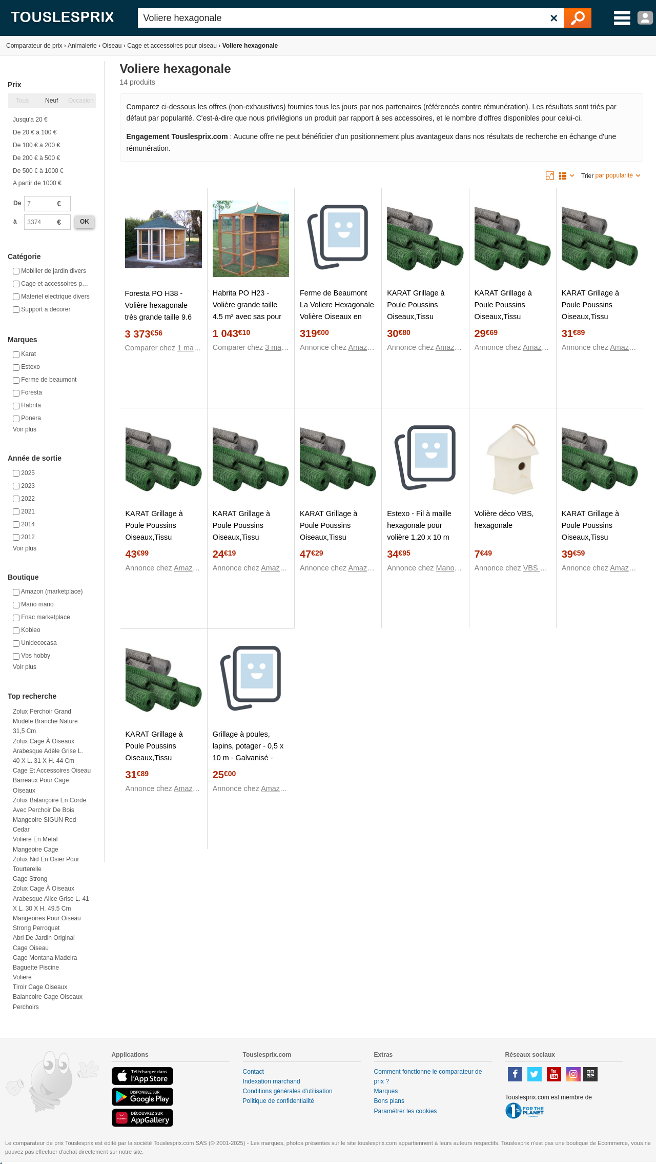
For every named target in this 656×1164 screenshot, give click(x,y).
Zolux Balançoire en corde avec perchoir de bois (49, 805)
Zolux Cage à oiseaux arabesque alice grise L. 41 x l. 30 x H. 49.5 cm (51, 898)
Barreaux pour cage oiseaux (41, 785)
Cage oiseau (31, 948)
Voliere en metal (35, 839)
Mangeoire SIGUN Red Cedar (44, 824)
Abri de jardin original (44, 937)
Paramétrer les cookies (405, 1111)
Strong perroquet (36, 928)
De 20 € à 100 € (34, 132)
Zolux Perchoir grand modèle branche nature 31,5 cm (45, 721)
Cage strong (30, 878)
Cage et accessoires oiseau (52, 770)
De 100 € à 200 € (36, 145)
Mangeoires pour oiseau (47, 918)
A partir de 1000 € (37, 183)
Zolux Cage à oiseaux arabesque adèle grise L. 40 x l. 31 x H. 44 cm (48, 751)
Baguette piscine (36, 967)
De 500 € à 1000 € (38, 170)
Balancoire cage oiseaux (48, 996)
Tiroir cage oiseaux (40, 987)
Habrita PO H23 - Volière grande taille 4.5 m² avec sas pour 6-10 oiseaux (247, 310)
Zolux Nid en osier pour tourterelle (46, 864)
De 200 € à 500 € (36, 158)
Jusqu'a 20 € (30, 119)
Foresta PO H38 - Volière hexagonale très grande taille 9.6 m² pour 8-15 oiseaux (160, 311)
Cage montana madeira (45, 957)
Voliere (22, 977)
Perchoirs (26, 1007)
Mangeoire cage (35, 849)
